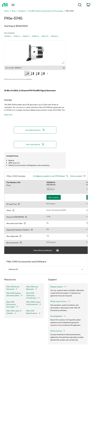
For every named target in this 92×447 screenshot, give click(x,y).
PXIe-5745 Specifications (33, 312)
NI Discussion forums (60, 301)
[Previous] (22, 73)
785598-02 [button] (54, 36)
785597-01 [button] (16, 36)
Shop (14, 11)
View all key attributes (46, 250)
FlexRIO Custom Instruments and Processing (45, 11)
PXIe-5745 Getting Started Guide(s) (14, 294)
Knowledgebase (58, 316)
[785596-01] (37, 73)
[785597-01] (32, 73)
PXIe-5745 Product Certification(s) (33, 303)
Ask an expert (76, 176)
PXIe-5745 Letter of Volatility (13, 312)
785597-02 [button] (45, 36)
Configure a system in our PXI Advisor (49, 176)
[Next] (47, 73)
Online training (57, 331)
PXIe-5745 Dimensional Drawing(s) (12, 304)
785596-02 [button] (35, 36)
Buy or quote (53, 197)
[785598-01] (27, 73)
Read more (8, 114)
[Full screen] (63, 63)
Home (6, 11)
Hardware (22, 11)
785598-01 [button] (7, 36)
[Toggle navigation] (15, 5)
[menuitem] (79, 5)
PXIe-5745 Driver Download (13, 287)
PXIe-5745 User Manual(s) (32, 287)
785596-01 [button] (26, 36)
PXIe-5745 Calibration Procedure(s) (33, 295)
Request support (58, 286)
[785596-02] (43, 73)
